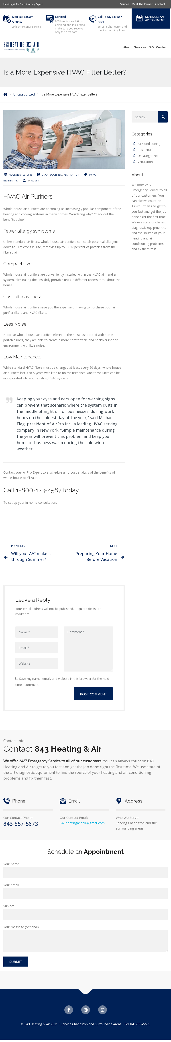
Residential (145, 150)
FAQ (151, 47)
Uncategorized (52, 174)
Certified (60, 17)
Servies (124, 4)
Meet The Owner (142, 4)
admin (35, 180)
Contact (160, 4)
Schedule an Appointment (155, 18)
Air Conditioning (149, 143)
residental (10, 180)
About (127, 47)
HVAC (92, 174)
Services (140, 47)
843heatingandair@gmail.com (82, 823)
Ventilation (71, 174)
